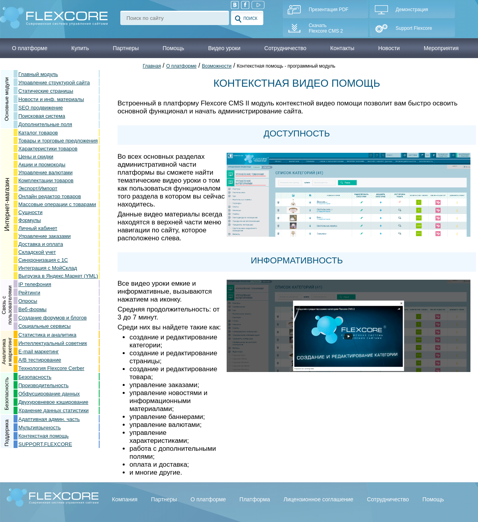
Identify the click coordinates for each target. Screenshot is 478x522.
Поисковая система (41, 116)
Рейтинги (29, 293)
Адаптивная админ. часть (49, 419)
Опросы (27, 301)
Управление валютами (45, 172)
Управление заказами (44, 236)
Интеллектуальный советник (52, 343)
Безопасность (34, 377)
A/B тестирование (39, 360)
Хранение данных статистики (53, 410)
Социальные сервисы (44, 326)
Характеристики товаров (47, 149)
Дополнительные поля (45, 124)
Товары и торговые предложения (58, 141)
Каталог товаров (38, 133)
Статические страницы (45, 91)
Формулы (29, 220)
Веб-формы (32, 309)
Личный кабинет (37, 228)
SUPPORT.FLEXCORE (45, 444)
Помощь (433, 499)
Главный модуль (38, 74)
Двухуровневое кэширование (53, 402)
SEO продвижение (40, 108)
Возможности (216, 66)
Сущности (30, 212)
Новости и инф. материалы (51, 99)
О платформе (181, 66)
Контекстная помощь (43, 436)
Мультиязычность (39, 427)
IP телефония (34, 284)
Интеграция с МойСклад (47, 268)
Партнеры (164, 499)
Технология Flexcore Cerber (51, 368)
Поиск (246, 19)
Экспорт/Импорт (37, 188)
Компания (124, 499)
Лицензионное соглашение (318, 499)
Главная (152, 66)
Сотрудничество (388, 499)
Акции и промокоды (41, 165)
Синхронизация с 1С (43, 260)
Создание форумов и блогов (52, 318)
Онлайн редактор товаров (49, 196)
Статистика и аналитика (47, 335)
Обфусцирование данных (49, 394)
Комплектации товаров (45, 180)
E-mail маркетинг (38, 351)
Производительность (43, 385)
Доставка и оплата (40, 244)
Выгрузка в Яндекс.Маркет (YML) (58, 276)
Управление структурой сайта (54, 83)
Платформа (254, 499)
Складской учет (37, 252)
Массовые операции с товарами (57, 204)
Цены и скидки (35, 157)
